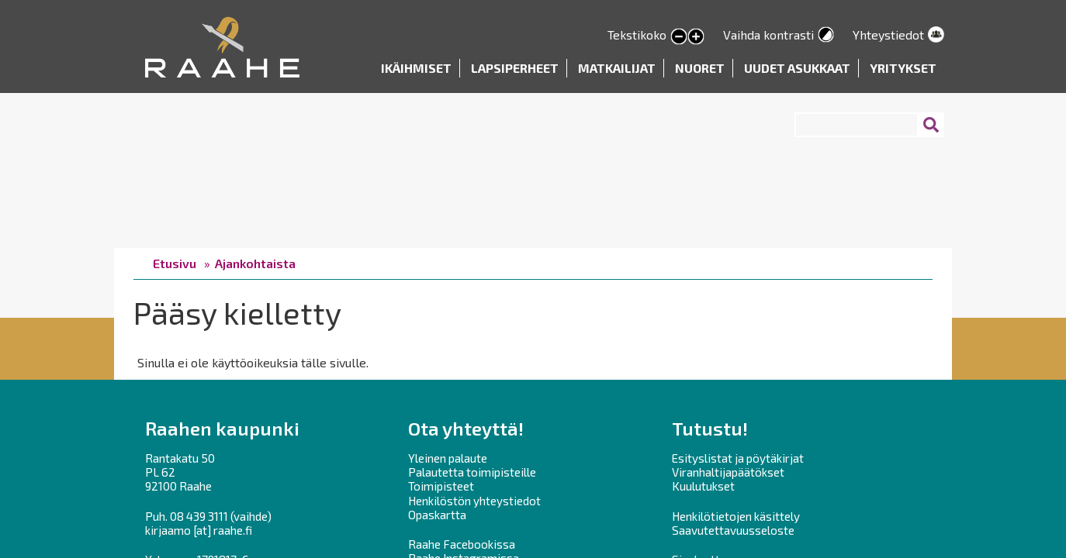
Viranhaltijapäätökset (728, 472)
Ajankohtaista (255, 263)
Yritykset (903, 67)
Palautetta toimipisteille (472, 472)
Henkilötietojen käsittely (736, 516)
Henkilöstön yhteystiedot (474, 501)
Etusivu (174, 263)
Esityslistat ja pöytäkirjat (738, 458)
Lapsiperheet (515, 67)
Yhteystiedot (888, 34)
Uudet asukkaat (797, 67)
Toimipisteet (441, 486)
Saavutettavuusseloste (733, 530)
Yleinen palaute (447, 458)
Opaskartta (437, 515)
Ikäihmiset (416, 67)
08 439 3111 (199, 516)
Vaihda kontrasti (768, 34)
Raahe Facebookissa (461, 544)
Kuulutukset (703, 486)
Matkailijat (617, 67)
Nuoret (700, 67)
